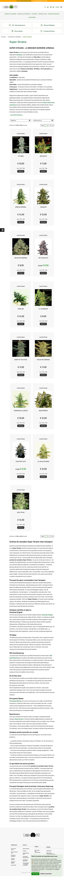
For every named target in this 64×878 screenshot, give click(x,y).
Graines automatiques (24, 14)
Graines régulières (53, 14)
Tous (42, 127)
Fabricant (20, 122)
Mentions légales (13, 864)
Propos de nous (13, 851)
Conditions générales (25, 862)
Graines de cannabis (10, 14)
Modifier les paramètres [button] (46, 873)
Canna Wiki (13, 867)
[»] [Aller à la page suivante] (52, 127)
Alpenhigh (48, 852)
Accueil (3, 39)
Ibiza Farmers (19, 721)
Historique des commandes (37, 853)
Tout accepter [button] (35, 873)
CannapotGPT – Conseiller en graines (26, 866)
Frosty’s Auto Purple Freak (24, 1)
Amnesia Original (47, 617)
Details (20, 173)
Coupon (24, 852)
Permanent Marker (15, 703)
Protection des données (26, 859)
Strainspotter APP (26, 856)
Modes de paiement (13, 858)
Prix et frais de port (14, 854)
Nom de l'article (43, 122)
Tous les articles (13, 861)
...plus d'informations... (16, 117)
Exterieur (34, 14)
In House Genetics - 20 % (40, 1)
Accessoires (32, 17)
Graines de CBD (42, 14)
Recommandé (26, 850)
